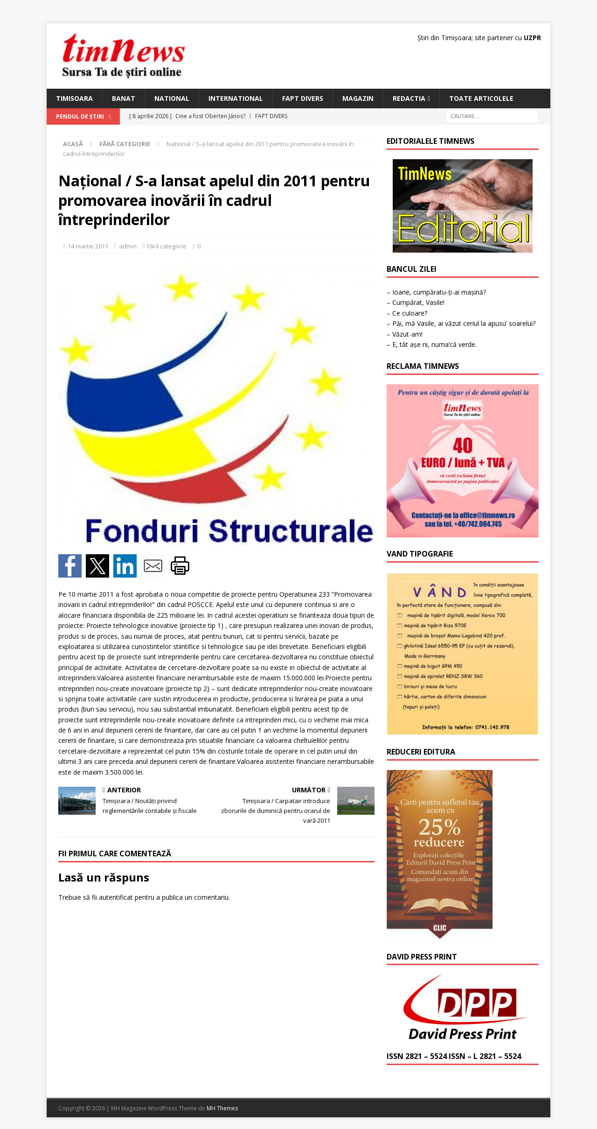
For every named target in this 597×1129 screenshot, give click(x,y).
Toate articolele (481, 98)
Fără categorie (167, 246)
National (171, 98)
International (235, 98)
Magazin (358, 98)
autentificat (116, 897)
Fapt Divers (302, 98)
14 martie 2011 (88, 246)
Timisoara (74, 98)
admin (128, 246)
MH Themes (222, 1108)
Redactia (409, 98)
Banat (123, 98)
